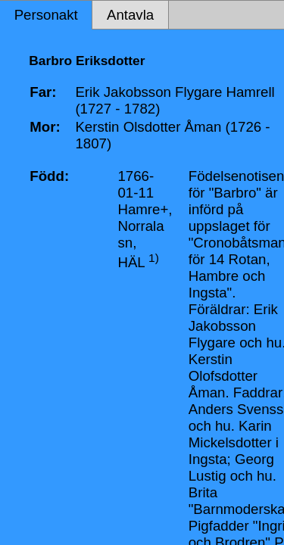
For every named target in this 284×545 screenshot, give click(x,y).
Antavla (130, 15)
